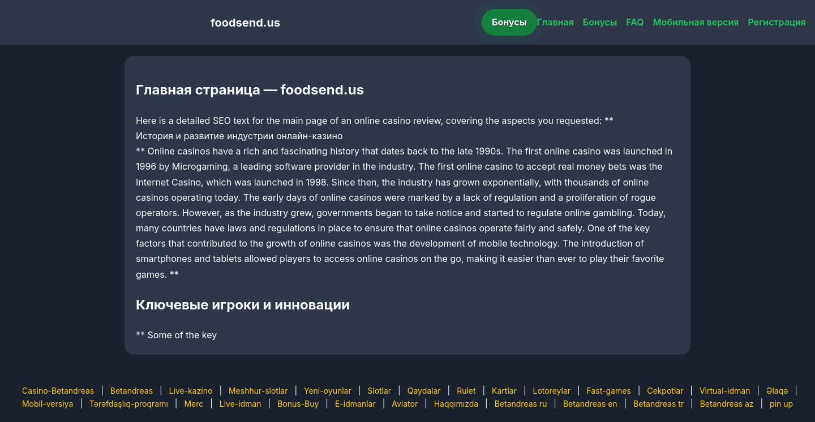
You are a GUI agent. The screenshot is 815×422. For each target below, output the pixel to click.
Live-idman (240, 403)
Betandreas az (727, 403)
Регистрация (777, 22)
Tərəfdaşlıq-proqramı (128, 403)
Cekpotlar (665, 390)
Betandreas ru (521, 403)
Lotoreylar (551, 390)
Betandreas (131, 390)
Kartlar (504, 390)
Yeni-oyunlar (327, 390)
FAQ (635, 22)
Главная (555, 22)
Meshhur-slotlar (258, 390)
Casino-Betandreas (58, 390)
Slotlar (379, 390)
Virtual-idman (725, 390)
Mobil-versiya (47, 403)
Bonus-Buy (298, 403)
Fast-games (609, 390)
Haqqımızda (456, 403)
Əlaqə (777, 390)
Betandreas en (590, 403)
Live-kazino (191, 390)
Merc (193, 403)
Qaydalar (424, 390)
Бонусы (509, 22)
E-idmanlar (355, 403)
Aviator (405, 403)
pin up (781, 403)
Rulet (466, 390)
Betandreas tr (658, 403)
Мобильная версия (696, 22)
